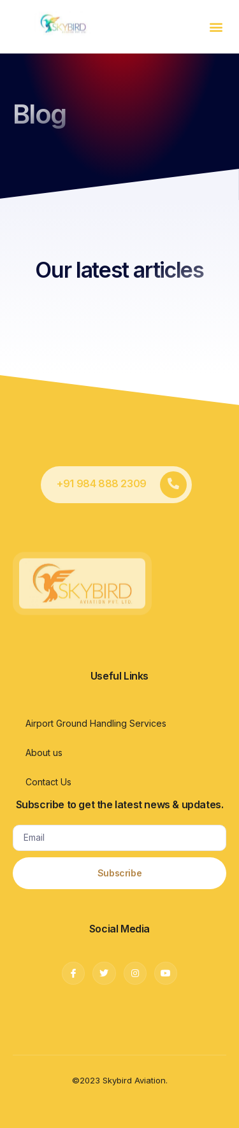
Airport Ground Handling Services (95, 723)
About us (43, 752)
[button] (215, 26)
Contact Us (48, 781)
